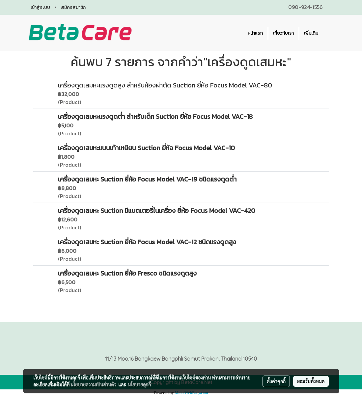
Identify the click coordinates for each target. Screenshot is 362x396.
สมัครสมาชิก (73, 7)
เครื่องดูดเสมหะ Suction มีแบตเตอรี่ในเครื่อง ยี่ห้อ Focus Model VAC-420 (156, 210)
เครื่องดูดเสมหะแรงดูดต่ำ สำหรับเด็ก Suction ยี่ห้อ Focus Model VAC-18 (155, 116)
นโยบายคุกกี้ (139, 384)
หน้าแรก (255, 33)
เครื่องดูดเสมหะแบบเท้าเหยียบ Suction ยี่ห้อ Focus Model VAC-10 (146, 148)
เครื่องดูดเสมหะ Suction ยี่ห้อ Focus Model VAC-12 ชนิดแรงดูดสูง (147, 242)
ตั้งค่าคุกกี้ (276, 381)
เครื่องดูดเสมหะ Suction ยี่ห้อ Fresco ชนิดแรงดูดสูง (127, 273)
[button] (329, 33)
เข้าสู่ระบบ (40, 7)
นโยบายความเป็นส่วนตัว (93, 384)
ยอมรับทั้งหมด (311, 381)
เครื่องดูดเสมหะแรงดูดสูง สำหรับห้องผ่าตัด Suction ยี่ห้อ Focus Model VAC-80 (165, 85)
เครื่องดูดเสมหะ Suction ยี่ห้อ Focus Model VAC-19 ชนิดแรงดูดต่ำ (147, 179)
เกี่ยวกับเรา (283, 33)
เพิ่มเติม (311, 33)
